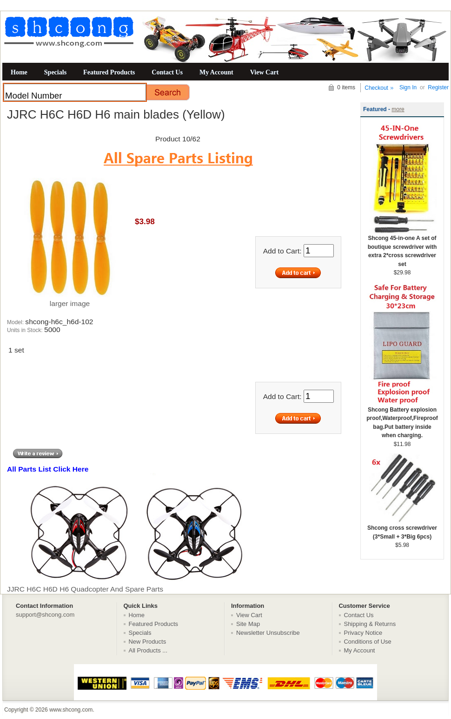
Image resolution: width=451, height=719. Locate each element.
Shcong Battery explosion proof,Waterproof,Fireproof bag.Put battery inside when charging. (402, 419)
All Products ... (148, 650)
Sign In (408, 87)
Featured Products (109, 72)
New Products (147, 641)
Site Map (248, 623)
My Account (216, 72)
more (397, 109)
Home (19, 72)
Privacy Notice (363, 632)
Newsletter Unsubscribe (268, 632)
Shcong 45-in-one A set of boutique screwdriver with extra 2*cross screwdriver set (402, 248)
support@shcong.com (45, 614)
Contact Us (167, 72)
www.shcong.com (71, 709)
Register (438, 87)
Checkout (376, 88)
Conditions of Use (367, 641)
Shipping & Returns (370, 623)
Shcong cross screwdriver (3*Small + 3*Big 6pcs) (402, 529)
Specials (55, 72)
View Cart (264, 72)
